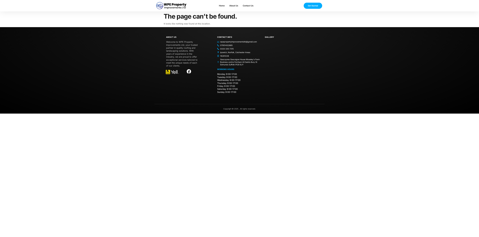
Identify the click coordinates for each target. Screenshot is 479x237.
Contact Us (248, 5)
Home (222, 5)
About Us (233, 5)
